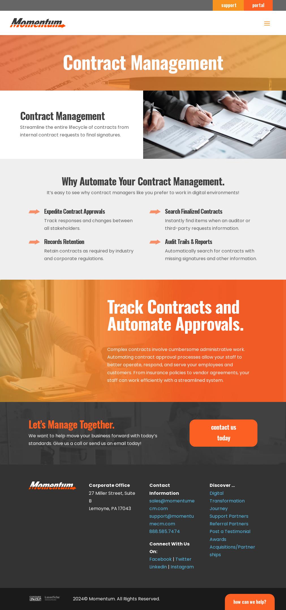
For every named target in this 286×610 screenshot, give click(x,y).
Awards (218, 539)
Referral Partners (229, 524)
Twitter (183, 559)
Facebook (160, 559)
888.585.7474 (164, 531)
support (228, 5)
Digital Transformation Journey (227, 501)
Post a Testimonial (230, 531)
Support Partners (229, 516)
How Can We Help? (249, 601)
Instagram (182, 567)
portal (258, 5)
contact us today (223, 432)
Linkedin (158, 567)
